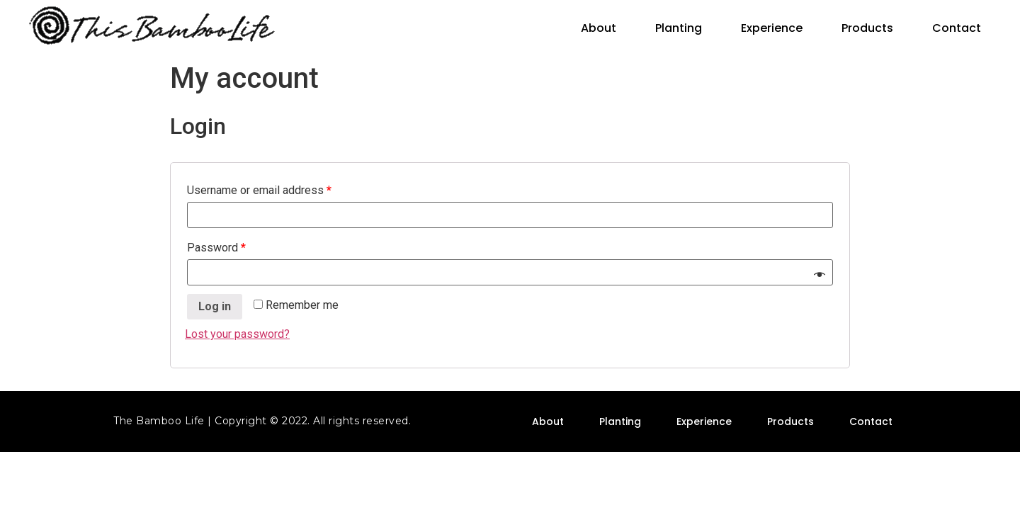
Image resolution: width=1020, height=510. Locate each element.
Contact (956, 28)
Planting (678, 28)
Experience (772, 28)
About (598, 28)
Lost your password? (237, 334)
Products (867, 28)
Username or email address (259, 190)
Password (216, 247)
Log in (214, 306)
